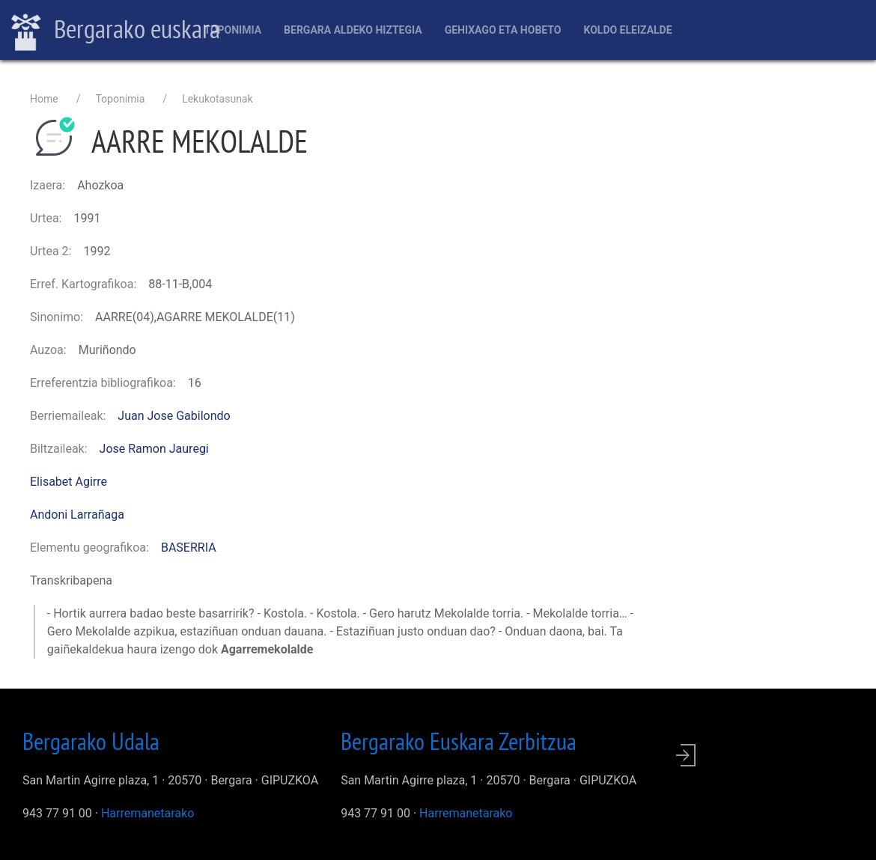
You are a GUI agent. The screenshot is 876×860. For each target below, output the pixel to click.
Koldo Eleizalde (627, 30)
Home (44, 99)
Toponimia (232, 30)
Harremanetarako (147, 813)
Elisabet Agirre (68, 482)
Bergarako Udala (90, 741)
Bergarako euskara (115, 30)
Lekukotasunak (217, 99)
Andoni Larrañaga (77, 514)
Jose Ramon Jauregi (154, 449)
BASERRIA (188, 547)
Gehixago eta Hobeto (503, 30)
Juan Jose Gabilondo (174, 416)
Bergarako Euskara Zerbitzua (459, 741)
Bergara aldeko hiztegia (353, 30)
